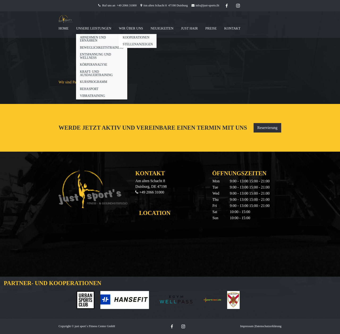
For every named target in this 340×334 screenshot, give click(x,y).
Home (63, 28)
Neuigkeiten (162, 28)
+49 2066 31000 (127, 5)
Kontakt (232, 28)
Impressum (247, 326)
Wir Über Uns (131, 28)
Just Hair (189, 28)
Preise (211, 28)
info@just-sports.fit (207, 5)
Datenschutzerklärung (268, 326)
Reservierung (267, 128)
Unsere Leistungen (93, 28)
